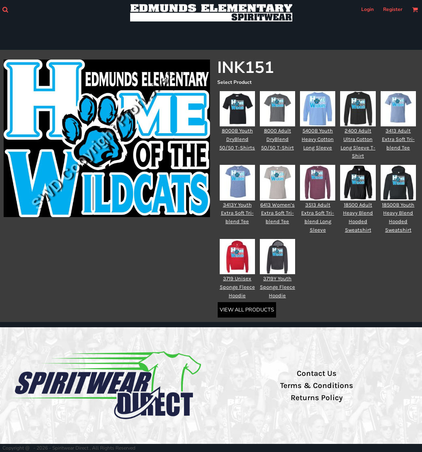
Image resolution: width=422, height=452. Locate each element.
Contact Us (316, 373)
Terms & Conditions (316, 385)
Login (367, 9)
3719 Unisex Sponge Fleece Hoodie (237, 286)
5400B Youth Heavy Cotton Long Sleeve (318, 139)
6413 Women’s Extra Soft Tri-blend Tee (277, 213)
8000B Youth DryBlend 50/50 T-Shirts (237, 139)
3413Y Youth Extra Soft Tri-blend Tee (237, 213)
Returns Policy (317, 397)
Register (393, 9)
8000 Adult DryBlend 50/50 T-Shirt (277, 139)
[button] (5, 9)
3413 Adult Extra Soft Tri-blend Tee (398, 139)
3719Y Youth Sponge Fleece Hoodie (277, 286)
